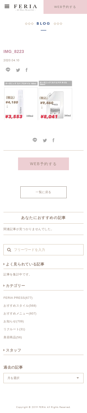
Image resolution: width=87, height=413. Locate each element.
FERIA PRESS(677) (18, 297)
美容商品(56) (12, 337)
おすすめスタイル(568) (20, 305)
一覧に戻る (43, 192)
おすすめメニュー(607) (20, 313)
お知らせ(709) (13, 321)
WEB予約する (65, 7)
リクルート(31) (14, 329)
